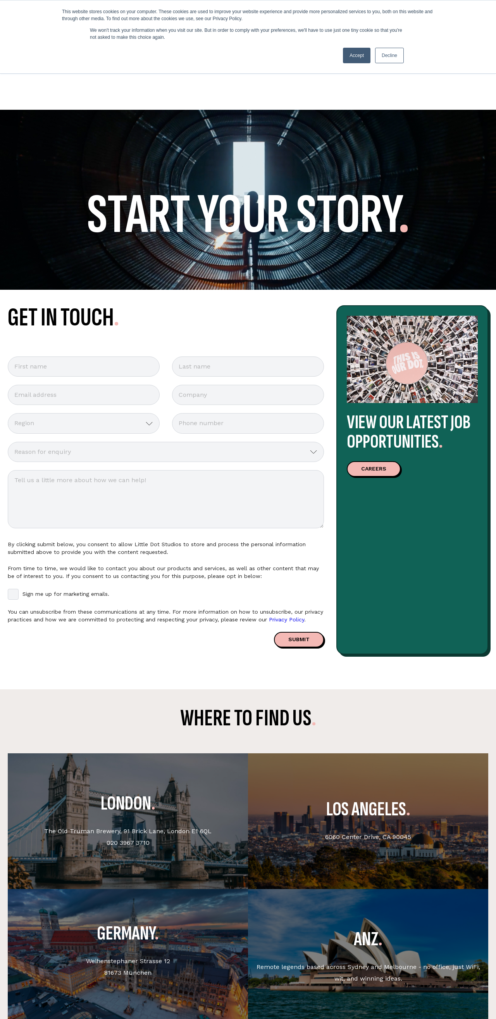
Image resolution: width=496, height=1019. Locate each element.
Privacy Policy (286, 540)
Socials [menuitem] (296, 980)
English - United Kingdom (470, 983)
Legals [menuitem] (384, 980)
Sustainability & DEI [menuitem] (225, 980)
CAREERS (373, 389)
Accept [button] (357, 55)
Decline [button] (389, 55)
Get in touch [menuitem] (124, 980)
